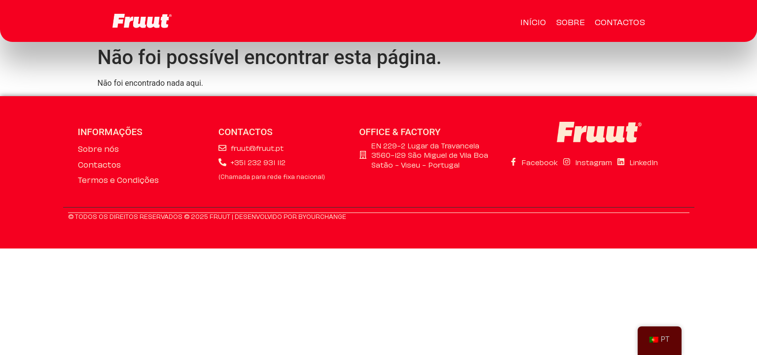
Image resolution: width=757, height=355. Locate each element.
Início (533, 21)
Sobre (570, 21)
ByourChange (322, 216)
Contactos (620, 21)
